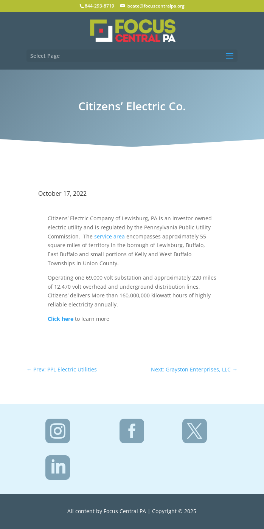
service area (110, 236)
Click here (60, 318)
